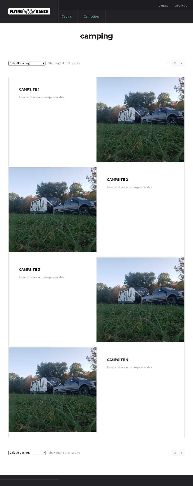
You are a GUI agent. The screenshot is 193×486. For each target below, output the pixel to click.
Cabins (67, 16)
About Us (181, 5)
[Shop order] (26, 63)
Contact (164, 5)
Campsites (91, 16)
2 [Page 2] (175, 63)
